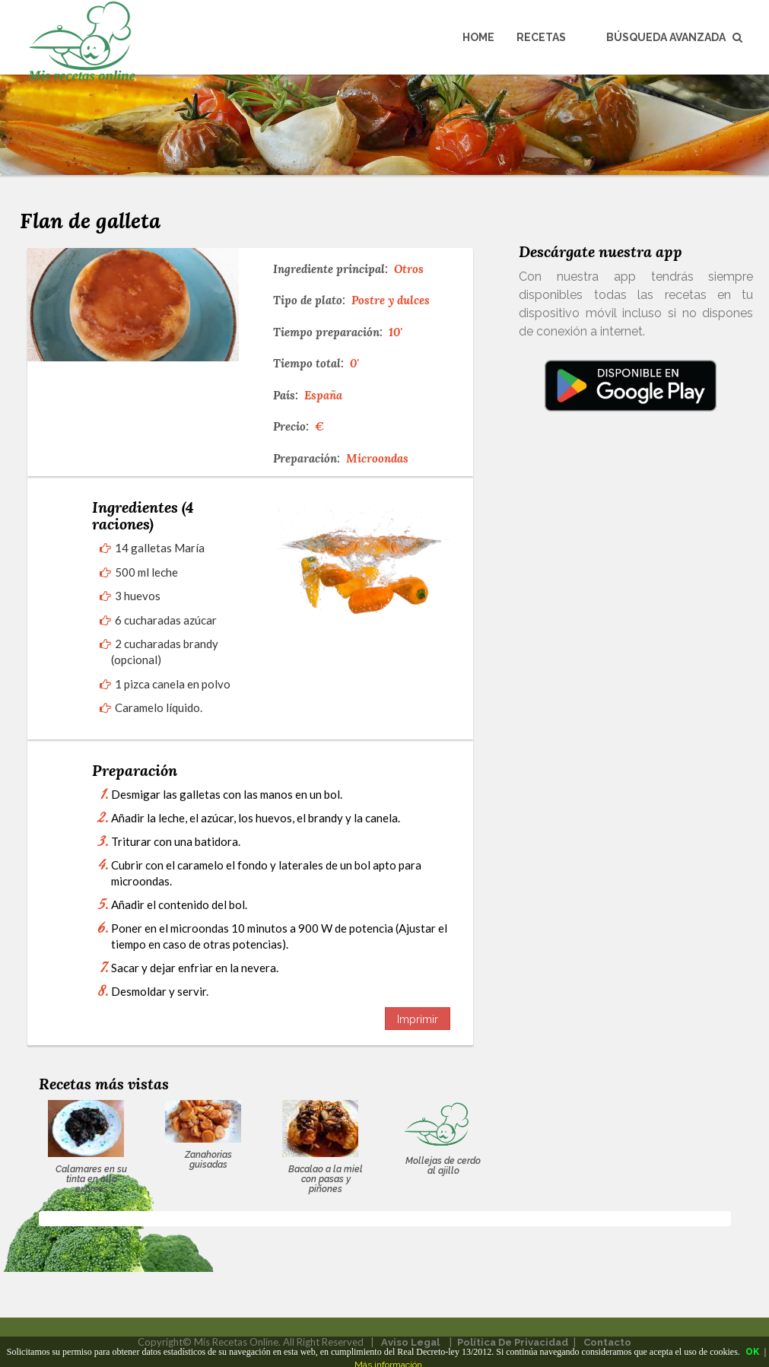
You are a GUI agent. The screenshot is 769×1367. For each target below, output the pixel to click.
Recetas (541, 37)
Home (478, 37)
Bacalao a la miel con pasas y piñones (325, 1179)
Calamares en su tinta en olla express (91, 1179)
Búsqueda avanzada (674, 37)
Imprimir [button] (417, 1019)
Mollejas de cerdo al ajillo (443, 1166)
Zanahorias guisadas (208, 1159)
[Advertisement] (630, 582)
